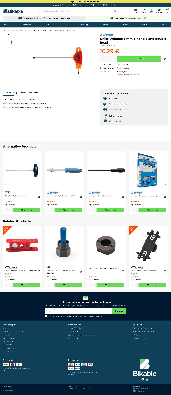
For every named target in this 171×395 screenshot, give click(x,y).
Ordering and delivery (13, 331)
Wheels (105, 25)
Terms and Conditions (142, 328)
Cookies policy (139, 338)
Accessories (26, 25)
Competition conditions (143, 331)
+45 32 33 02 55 (7, 388)
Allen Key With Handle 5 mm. (16, 196)
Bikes (65, 25)
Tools (47, 25)
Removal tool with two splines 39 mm (103, 268)
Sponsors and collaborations (80, 335)
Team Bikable (74, 331)
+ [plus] (10, 210)
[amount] (8, 210)
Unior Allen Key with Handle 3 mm (102, 196)
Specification (20, 93)
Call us (112, 116)
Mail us (119, 116)
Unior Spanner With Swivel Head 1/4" (61, 196)
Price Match (33, 93)
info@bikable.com (8, 390)
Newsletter (73, 338)
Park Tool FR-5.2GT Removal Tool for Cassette (60, 272)
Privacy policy (139, 335)
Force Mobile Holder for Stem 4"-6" (144, 271)
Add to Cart (139, 59)
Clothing (84, 25)
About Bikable (74, 328)
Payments (7, 345)
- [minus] (5, 210)
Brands (125, 25)
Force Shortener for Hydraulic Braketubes (21, 271)
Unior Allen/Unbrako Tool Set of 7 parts (145, 196)
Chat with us (115, 121)
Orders (6, 328)
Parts (5, 25)
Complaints (8, 341)
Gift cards (7, 352)
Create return (9, 338)
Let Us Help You (10, 325)
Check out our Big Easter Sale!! (87, 2)
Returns (6, 335)
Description (8, 93)
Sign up (119, 311)
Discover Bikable (75, 325)
